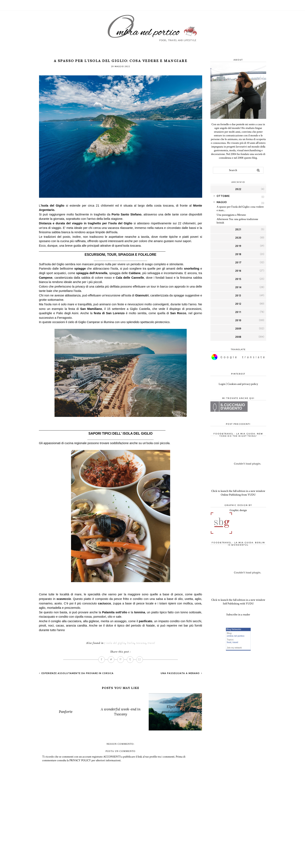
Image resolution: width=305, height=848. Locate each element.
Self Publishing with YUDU (238, 603)
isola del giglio (115, 643)
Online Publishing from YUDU (238, 495)
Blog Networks (234, 629)
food (229, 642)
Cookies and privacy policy (242, 384)
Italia (130, 643)
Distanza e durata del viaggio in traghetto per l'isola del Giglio (86, 223)
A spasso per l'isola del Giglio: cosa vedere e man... (240, 208)
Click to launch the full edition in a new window (238, 491)
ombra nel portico (235, 636)
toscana (141, 643)
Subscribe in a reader (238, 614)
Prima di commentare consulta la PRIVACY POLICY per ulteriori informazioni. (113, 758)
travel (151, 643)
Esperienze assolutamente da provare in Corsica (77, 673)
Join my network (234, 648)
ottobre (223, 196)
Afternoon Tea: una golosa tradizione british (237, 221)
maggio (222, 202)
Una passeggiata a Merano (181, 673)
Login (222, 384)
